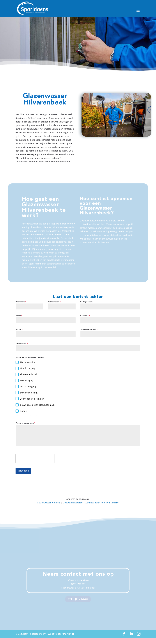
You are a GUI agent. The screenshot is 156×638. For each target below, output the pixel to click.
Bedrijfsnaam (86, 301)
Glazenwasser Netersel (48, 502)
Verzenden (23, 470)
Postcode (85, 315)
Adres (19, 315)
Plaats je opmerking (25, 423)
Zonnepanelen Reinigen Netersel (102, 502)
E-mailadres (22, 343)
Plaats (19, 329)
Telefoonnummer (89, 329)
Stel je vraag (78, 599)
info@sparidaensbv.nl (78, 580)
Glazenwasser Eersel (73, 613)
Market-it (68, 633)
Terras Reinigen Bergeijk (48, 613)
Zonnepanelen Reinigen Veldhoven (102, 613)
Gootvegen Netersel (73, 502)
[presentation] (35, 458)
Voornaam (21, 301)
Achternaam (54, 301)
